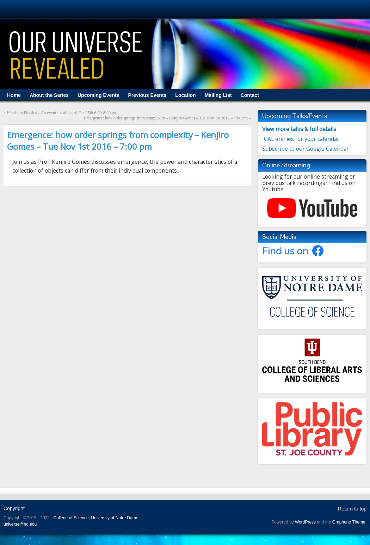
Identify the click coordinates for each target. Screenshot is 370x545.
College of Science (71, 517)
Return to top (352, 509)
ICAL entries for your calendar (300, 139)
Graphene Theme (348, 522)
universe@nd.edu (20, 524)
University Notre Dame (64, 9)
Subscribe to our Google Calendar (305, 149)
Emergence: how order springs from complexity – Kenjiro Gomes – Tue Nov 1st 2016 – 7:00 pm (166, 118)
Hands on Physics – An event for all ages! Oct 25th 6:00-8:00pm (61, 112)
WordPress (305, 522)
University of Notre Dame (114, 517)
